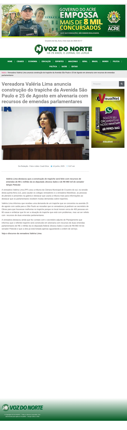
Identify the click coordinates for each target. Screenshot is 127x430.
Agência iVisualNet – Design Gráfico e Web (27, 416)
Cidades (20, 61)
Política (53, 66)
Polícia (116, 61)
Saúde (64, 66)
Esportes (59, 61)
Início (4, 73)
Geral (84, 61)
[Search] (121, 84)
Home (10, 61)
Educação (46, 61)
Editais (74, 66)
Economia (32, 61)
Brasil (95, 61)
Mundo (105, 61)
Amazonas (73, 61)
